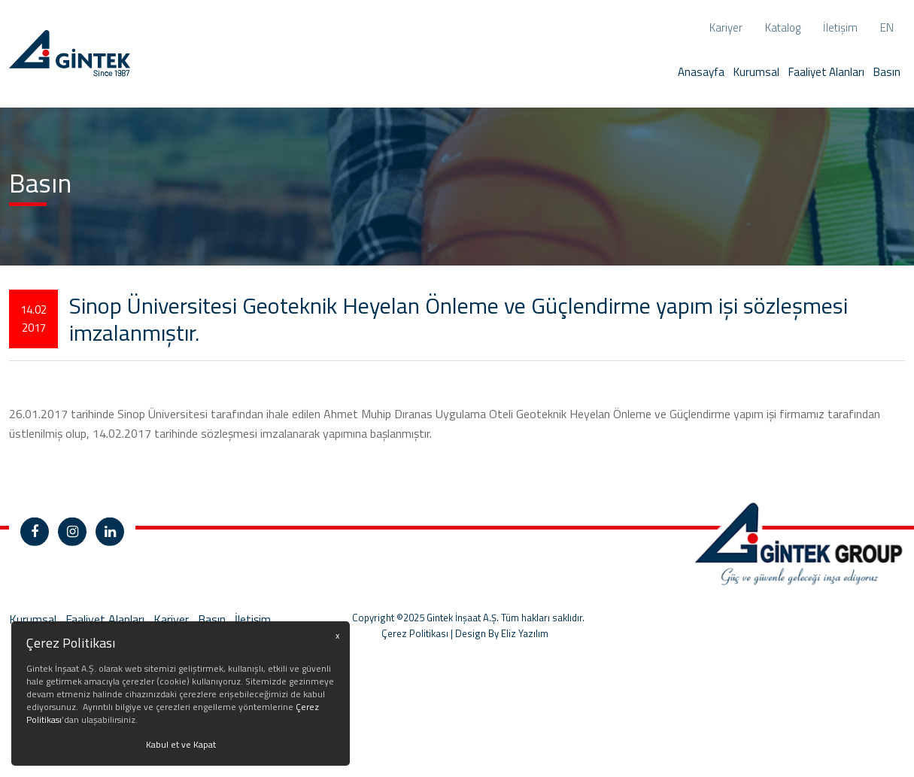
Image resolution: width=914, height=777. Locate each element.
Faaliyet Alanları (826, 71)
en (887, 27)
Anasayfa (701, 71)
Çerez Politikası (414, 655)
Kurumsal (756, 71)
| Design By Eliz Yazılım (498, 655)
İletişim (840, 27)
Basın (886, 71)
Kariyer (725, 27)
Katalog (782, 27)
